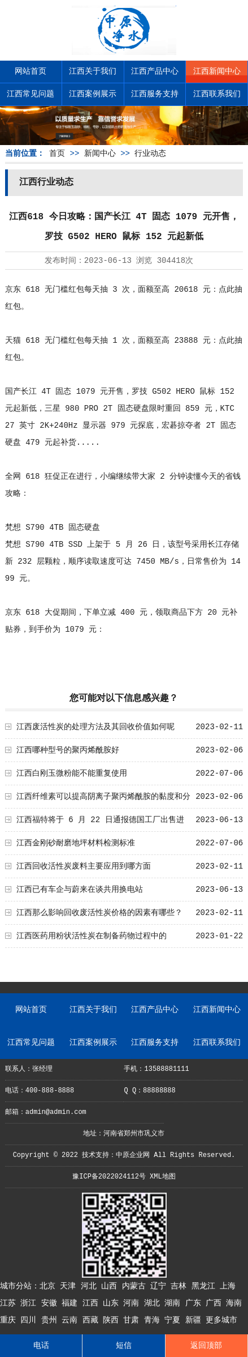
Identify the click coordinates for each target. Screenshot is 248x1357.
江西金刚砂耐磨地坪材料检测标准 (75, 843)
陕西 (113, 1320)
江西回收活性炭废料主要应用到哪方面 (83, 866)
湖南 (174, 1303)
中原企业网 (133, 1155)
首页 (57, 153)
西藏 (92, 1320)
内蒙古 (136, 1286)
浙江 (30, 1303)
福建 (72, 1303)
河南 (133, 1303)
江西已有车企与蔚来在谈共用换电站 (79, 889)
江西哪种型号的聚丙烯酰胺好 (67, 750)
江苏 (10, 1303)
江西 (92, 1303)
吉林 (181, 1286)
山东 (113, 1303)
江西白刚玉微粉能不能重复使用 (71, 773)
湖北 (154, 1303)
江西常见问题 (30, 94)
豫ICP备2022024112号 (109, 1177)
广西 (216, 1303)
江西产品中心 (155, 71)
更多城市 (221, 1320)
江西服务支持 (155, 94)
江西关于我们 (92, 71)
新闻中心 (100, 153)
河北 (91, 1286)
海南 (234, 1303)
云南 (72, 1320)
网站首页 (30, 71)
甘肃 (133, 1320)
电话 (41, 1345)
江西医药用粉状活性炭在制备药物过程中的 (91, 936)
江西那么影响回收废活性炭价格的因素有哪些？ (99, 912)
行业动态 (150, 153)
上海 (228, 1286)
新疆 (195, 1320)
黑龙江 (206, 1286)
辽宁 (160, 1286)
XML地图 (163, 1177)
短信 (124, 1345)
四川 (30, 1320)
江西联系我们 (217, 94)
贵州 (51, 1320)
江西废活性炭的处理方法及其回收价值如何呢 (95, 726)
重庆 (10, 1320)
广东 (195, 1303)
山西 (111, 1286)
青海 (154, 1320)
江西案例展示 (92, 94)
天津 (70, 1286)
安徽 (51, 1303)
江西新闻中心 (217, 71)
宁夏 (174, 1320)
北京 (50, 1286)
